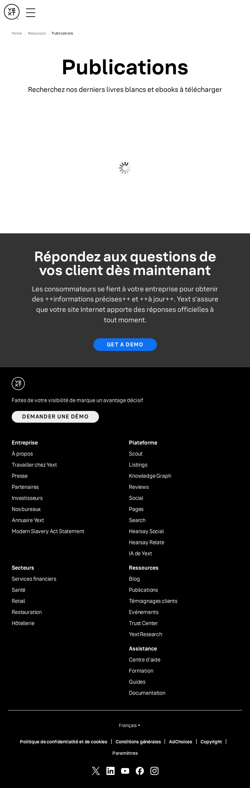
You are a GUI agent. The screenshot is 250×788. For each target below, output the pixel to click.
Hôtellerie (23, 623)
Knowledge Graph (150, 476)
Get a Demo (125, 344)
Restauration (27, 612)
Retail (18, 601)
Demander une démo (55, 416)
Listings (138, 465)
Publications (143, 590)
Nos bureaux (26, 509)
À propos (22, 454)
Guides (137, 682)
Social (136, 498)
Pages (136, 509)
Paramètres (125, 753)
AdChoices (180, 742)
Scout (136, 454)
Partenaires (25, 487)
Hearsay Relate (146, 542)
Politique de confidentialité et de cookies (63, 742)
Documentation (147, 693)
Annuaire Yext (28, 520)
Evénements (143, 612)
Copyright (211, 742)
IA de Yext (140, 553)
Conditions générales (138, 742)
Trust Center (143, 623)
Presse (20, 476)
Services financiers (34, 579)
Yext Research (145, 634)
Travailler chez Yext (34, 465)
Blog (134, 579)
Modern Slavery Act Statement (48, 531)
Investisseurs (27, 498)
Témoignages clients (153, 601)
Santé (18, 590)
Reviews (139, 487)
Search (137, 520)
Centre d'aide (144, 660)
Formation (141, 671)
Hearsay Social (146, 531)
